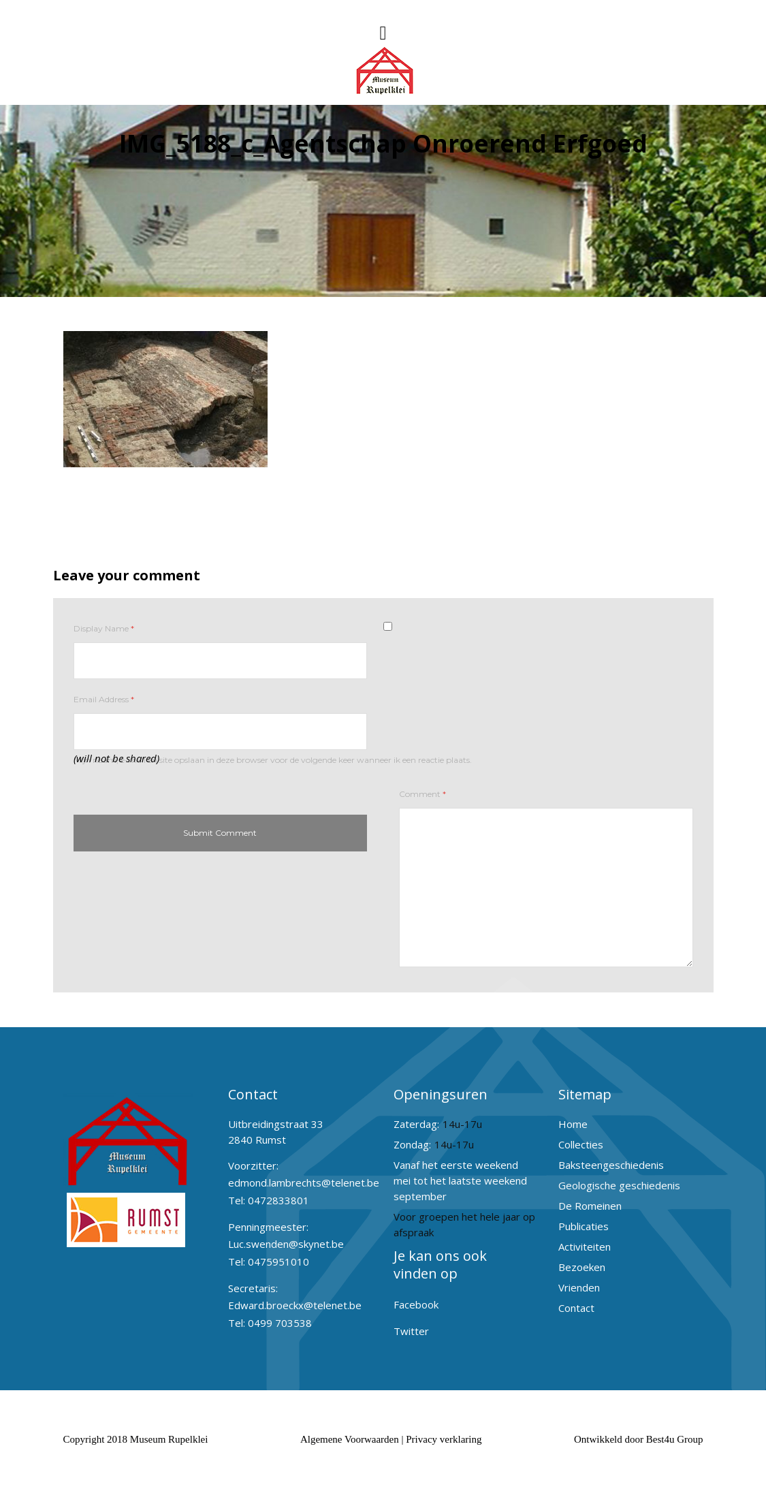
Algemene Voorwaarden (349, 1439)
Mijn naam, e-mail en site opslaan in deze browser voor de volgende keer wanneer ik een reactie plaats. (273, 760)
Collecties (580, 1144)
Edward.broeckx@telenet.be (295, 1305)
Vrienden (579, 1287)
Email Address (104, 699)
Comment (422, 794)
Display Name (104, 628)
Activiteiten (584, 1246)
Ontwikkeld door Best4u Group (638, 1439)
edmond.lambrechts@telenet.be (303, 1182)
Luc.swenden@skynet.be (286, 1244)
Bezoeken (581, 1267)
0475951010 (278, 1261)
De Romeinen (590, 1205)
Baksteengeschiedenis (611, 1165)
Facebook (416, 1304)
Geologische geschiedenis (619, 1185)
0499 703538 (280, 1323)
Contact (576, 1308)
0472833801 (278, 1200)
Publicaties (583, 1226)
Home (573, 1124)
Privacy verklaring (443, 1439)
